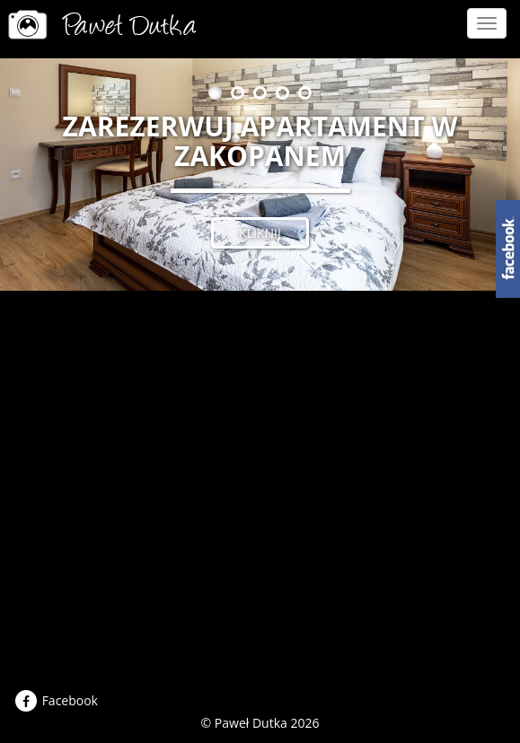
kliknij (260, 232)
